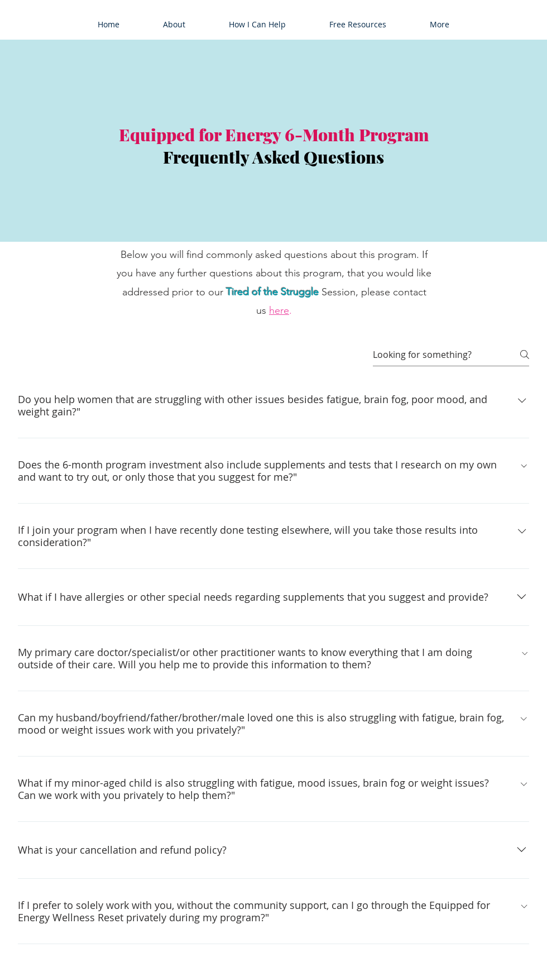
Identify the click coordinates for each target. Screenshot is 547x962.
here (279, 310)
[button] (174, 25)
